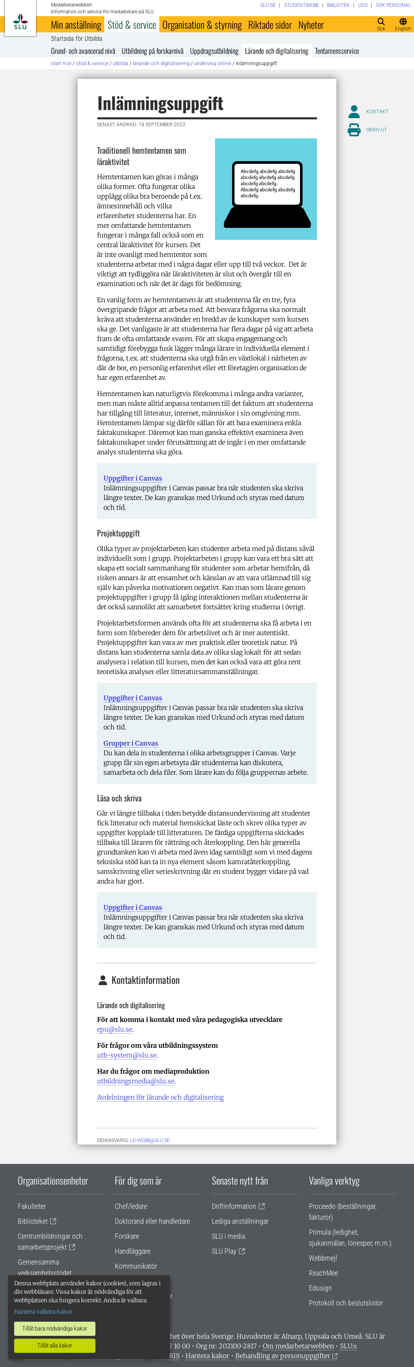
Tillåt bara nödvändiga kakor (54, 1328)
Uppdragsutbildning (214, 50)
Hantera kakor (207, 1356)
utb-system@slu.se (126, 1055)
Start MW (61, 63)
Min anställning (76, 24)
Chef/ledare (131, 1206)
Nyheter (311, 24)
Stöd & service (132, 24)
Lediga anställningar (240, 1221)
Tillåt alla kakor (54, 1345)
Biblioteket (33, 1221)
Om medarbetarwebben (298, 1346)
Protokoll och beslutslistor (346, 1303)
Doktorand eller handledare (152, 1221)
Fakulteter (32, 1206)
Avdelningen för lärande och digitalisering (160, 1097)
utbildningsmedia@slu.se (135, 1081)
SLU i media (228, 1236)
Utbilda (120, 63)
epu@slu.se (114, 1029)
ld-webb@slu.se (150, 1140)
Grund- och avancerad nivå (83, 50)
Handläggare (132, 1251)
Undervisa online (212, 63)
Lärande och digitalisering (276, 50)
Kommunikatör (136, 1266)
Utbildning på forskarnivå (153, 50)
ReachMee (323, 1273)
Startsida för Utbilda (76, 39)
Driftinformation (234, 1206)
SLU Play (224, 1251)
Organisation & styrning (202, 24)
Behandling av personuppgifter (282, 1356)
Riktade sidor (270, 24)
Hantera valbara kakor (43, 1311)
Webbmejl (323, 1258)
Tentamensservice (337, 50)
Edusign (320, 1288)
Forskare (127, 1236)
